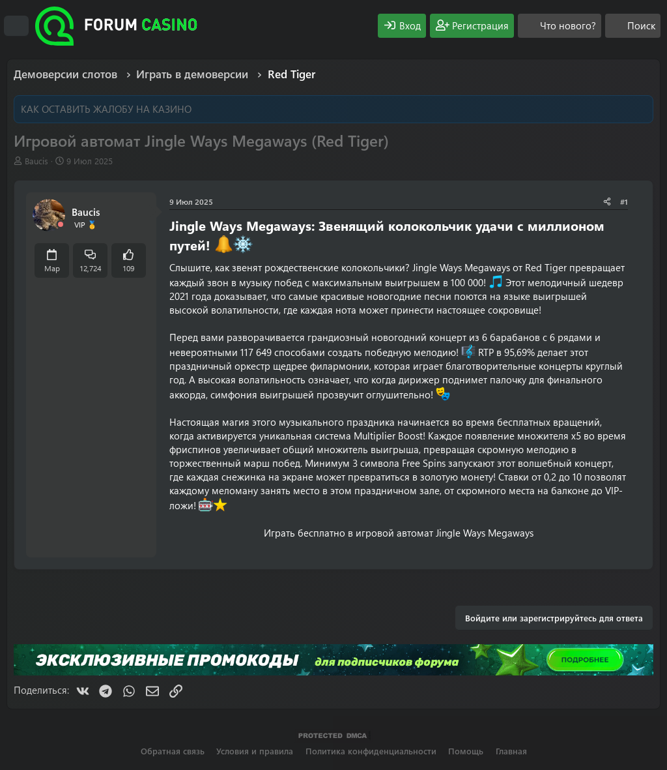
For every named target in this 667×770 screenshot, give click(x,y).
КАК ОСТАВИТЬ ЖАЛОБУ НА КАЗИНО (106, 108)
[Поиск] (632, 26)
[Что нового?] (559, 26)
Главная (511, 750)
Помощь (465, 750)
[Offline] (60, 224)
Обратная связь (173, 750)
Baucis (36, 160)
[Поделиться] (607, 201)
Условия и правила (254, 750)
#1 (624, 201)
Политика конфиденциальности (370, 750)
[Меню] (16, 26)
